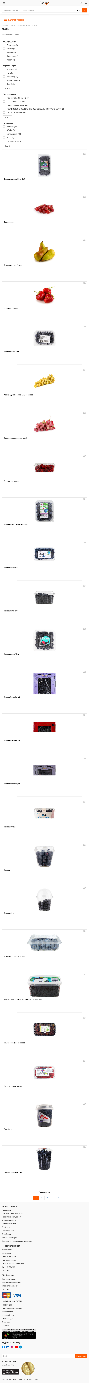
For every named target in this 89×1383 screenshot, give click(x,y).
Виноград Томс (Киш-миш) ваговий (18, 395)
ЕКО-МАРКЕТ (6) (14, 141)
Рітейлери (6, 1227)
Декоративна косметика (12, 1308)
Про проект (6, 1210)
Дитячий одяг (7, 1319)
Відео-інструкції (8, 1267)
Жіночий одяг (7, 1312)
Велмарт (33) (12, 127)
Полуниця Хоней (11, 308)
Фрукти (34, 25)
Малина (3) (11, 52)
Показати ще (44, 1192)
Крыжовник (9, 222)
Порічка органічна (11, 481)
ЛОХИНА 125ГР (14, 956)
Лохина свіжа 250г (11, 352)
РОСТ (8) (10, 138)
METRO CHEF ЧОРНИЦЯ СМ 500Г (23, 1000)
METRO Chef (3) (13, 80)
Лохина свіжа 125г (11, 654)
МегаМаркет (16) (14, 134)
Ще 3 (7, 89)
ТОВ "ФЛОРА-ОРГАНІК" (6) (18, 98)
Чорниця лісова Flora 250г (14, 179)
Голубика (8, 1129)
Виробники (6, 1234)
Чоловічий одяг (8, 1315)
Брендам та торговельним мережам (17, 1241)
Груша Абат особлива (13, 265)
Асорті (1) (11, 60)
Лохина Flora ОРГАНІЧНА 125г (16, 524)
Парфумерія (7, 1305)
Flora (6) (10, 73)
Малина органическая (13, 1086)
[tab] (44, 19)
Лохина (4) (11, 49)
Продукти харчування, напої (20, 25)
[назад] (31, 1198)
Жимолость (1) (13, 56)
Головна (5, 25)
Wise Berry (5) (12, 77)
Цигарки (5, 1326)
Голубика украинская (13, 1172)
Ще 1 (7, 117)
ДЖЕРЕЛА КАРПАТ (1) (16, 113)
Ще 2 (7, 146)
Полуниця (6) (12, 45)
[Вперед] (58, 1198)
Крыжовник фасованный (14, 1043)
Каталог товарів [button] (14, 19)
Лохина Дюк (9, 913)
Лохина (7, 870)
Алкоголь (6, 1322)
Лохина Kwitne (10, 827)
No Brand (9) (12, 69)
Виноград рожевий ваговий (15, 438)
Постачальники (8, 1231)
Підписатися (81, 1356)
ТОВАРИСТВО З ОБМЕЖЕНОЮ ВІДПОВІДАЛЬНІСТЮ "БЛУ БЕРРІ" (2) (35, 109)
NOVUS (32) (11, 130)
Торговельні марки (9, 1238)
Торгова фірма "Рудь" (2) (17, 105)
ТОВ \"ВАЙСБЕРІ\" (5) (16, 102)
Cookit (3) (11, 84)
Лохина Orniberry (10, 568)
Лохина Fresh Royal (12, 697)
